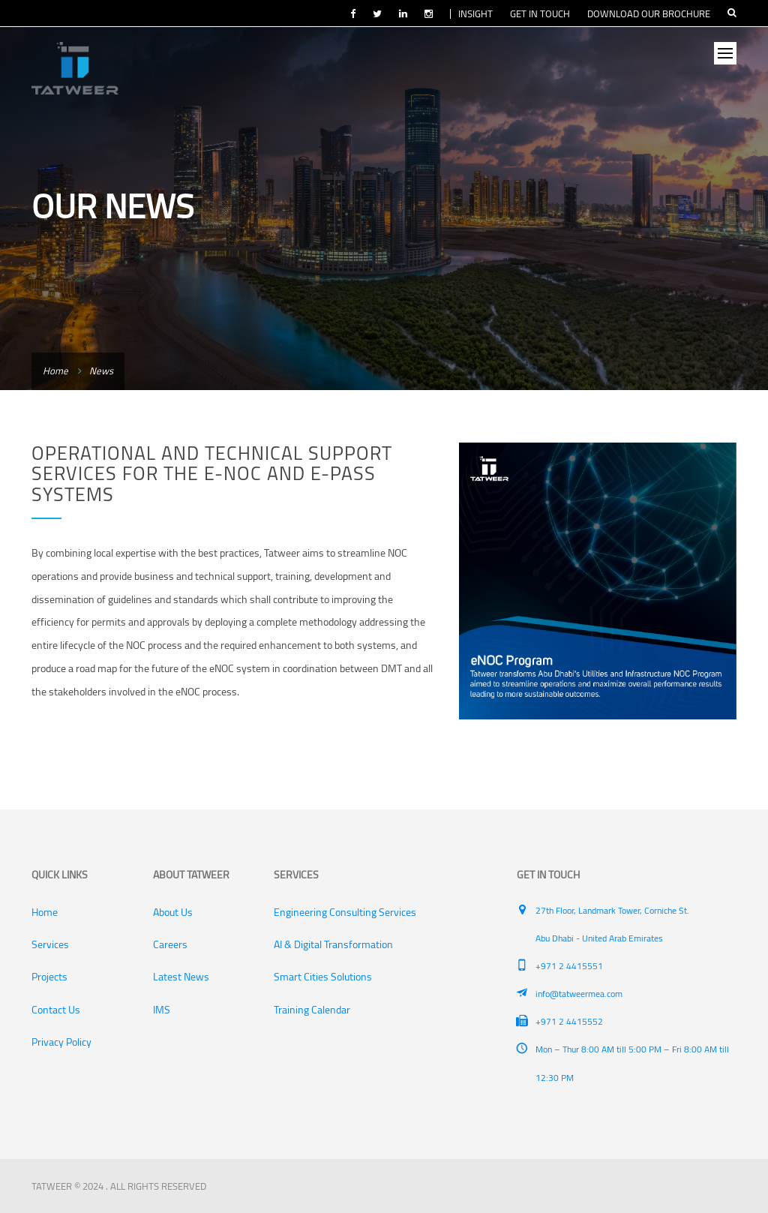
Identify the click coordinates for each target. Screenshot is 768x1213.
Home (55, 371)
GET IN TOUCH (540, 14)
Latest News (181, 976)
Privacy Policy (62, 1042)
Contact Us (56, 1009)
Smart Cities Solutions (323, 976)
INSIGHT (475, 14)
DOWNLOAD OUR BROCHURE (648, 14)
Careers (170, 944)
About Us (173, 912)
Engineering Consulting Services (345, 912)
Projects (50, 976)
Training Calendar (312, 1009)
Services (50, 944)
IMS (161, 1009)
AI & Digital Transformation (333, 944)
